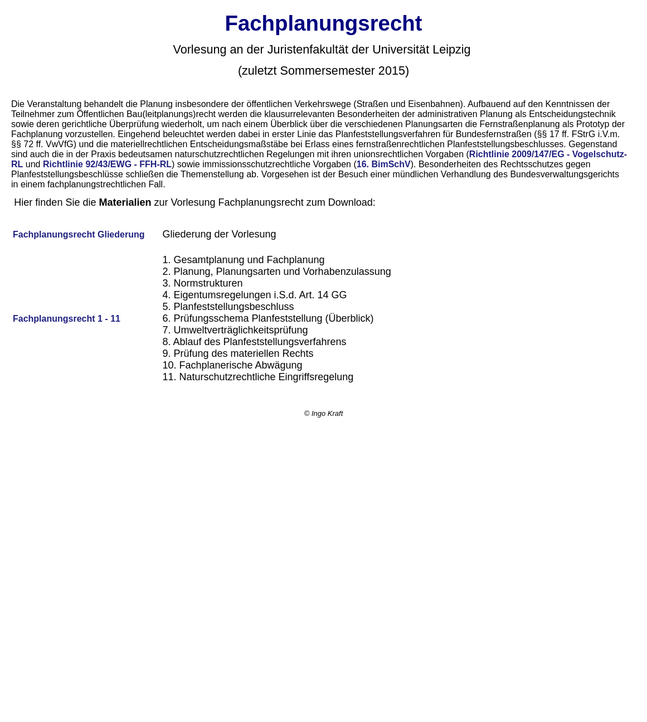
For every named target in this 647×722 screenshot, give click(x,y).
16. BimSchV (384, 164)
